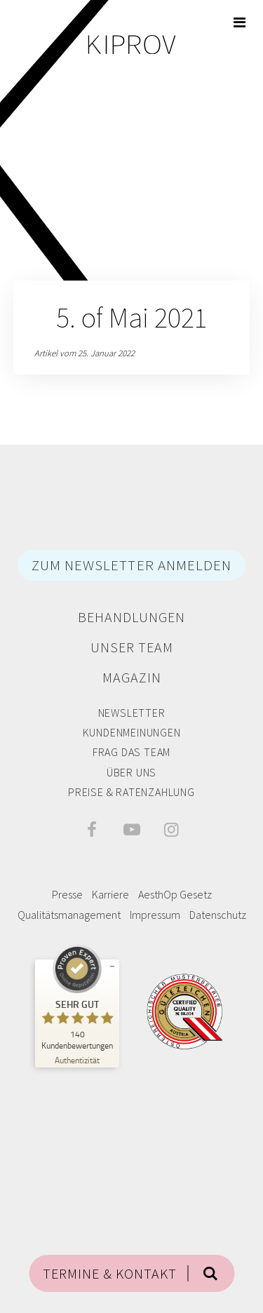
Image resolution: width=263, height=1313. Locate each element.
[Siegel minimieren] (112, 966)
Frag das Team (131, 752)
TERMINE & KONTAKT (110, 1273)
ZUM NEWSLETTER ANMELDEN (131, 565)
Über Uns (131, 772)
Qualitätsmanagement (69, 915)
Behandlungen (131, 617)
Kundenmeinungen (132, 732)
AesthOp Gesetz (175, 894)
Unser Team (131, 647)
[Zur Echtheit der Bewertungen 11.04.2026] (77, 1059)
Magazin (131, 677)
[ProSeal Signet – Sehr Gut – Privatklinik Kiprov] (77, 997)
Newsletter (132, 713)
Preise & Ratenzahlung (131, 792)
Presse (67, 894)
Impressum (155, 915)
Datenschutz (217, 915)
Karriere (110, 894)
